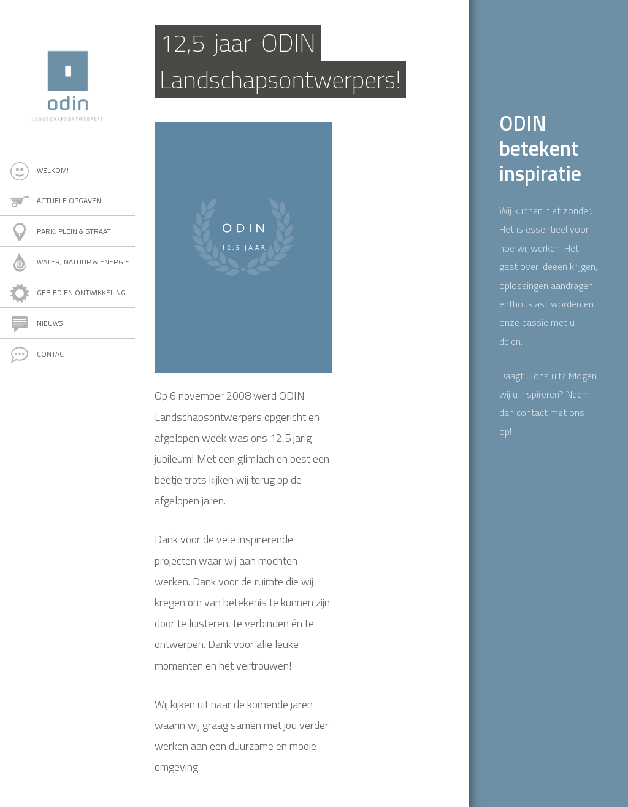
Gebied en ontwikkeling (81, 292)
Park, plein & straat (74, 231)
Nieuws (50, 323)
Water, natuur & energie (83, 262)
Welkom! (53, 170)
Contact (52, 354)
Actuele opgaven (69, 200)
